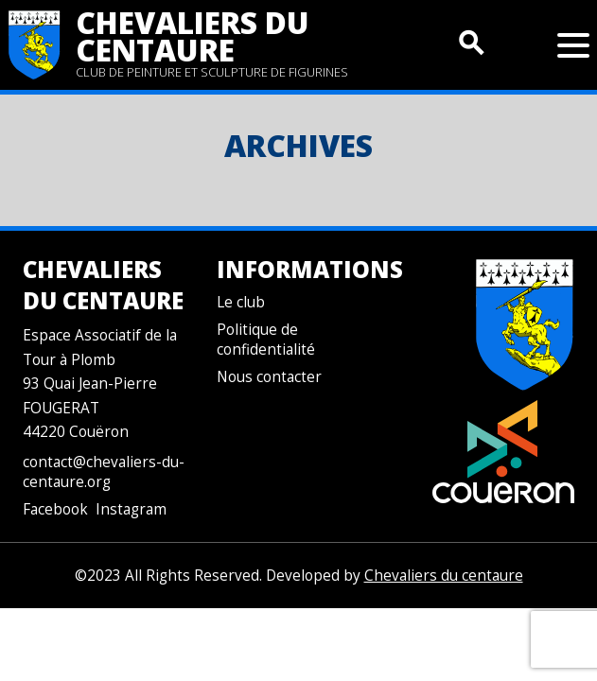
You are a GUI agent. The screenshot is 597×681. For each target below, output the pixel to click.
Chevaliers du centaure (192, 36)
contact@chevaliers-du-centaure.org (103, 472)
